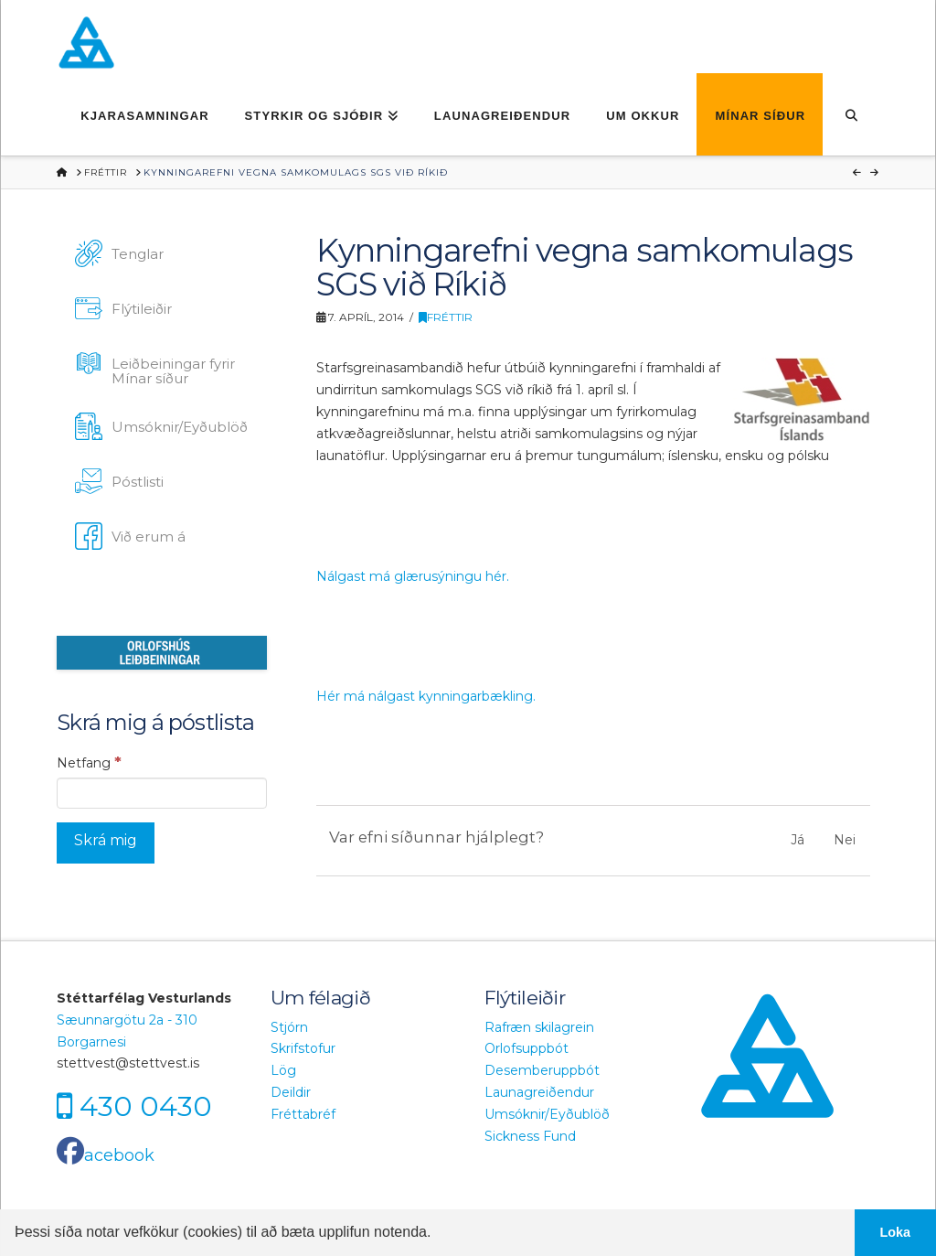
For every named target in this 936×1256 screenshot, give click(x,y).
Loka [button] (895, 1232)
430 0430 (146, 1106)
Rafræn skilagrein (539, 1027)
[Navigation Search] (850, 114)
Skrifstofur (303, 1048)
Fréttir (446, 317)
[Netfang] (162, 793)
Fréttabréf (303, 1114)
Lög (283, 1070)
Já (797, 840)
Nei (845, 840)
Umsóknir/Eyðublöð (547, 1114)
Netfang (89, 762)
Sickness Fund (530, 1136)
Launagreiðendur (539, 1092)
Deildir (291, 1092)
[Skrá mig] (105, 843)
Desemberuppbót (542, 1070)
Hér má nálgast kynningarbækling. (426, 696)
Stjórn (289, 1027)
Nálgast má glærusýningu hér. (412, 576)
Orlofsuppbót (526, 1048)
